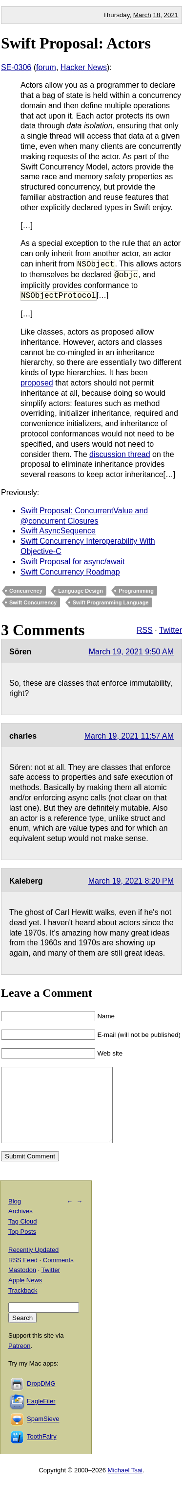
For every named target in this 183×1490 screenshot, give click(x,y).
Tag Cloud (22, 1236)
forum (46, 67)
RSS (145, 630)
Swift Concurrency (33, 602)
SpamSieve (43, 1434)
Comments (58, 1274)
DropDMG (41, 1398)
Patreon (19, 1360)
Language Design (80, 591)
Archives (20, 1225)
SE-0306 (16, 67)
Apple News (25, 1294)
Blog (14, 1216)
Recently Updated (33, 1264)
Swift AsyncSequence (58, 531)
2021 (171, 15)
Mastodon (22, 1284)
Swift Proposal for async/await (72, 561)
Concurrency (25, 591)
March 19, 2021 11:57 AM (129, 736)
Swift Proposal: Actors (76, 43)
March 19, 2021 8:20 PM (131, 881)
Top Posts (22, 1246)
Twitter (170, 630)
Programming (136, 591)
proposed (36, 383)
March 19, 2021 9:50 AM (131, 652)
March (142, 15)
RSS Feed (23, 1274)
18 (156, 15)
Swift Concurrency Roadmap (70, 572)
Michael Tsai (125, 1485)
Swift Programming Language (111, 602)
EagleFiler (41, 1416)
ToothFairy (42, 1451)
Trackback (22, 1305)
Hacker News (84, 67)
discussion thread (119, 454)
